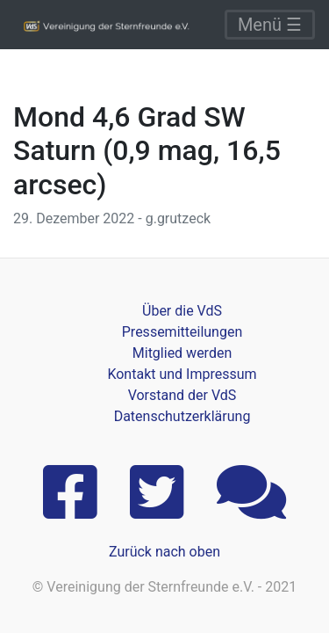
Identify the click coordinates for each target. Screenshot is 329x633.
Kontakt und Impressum (181, 374)
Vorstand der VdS (182, 395)
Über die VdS (182, 310)
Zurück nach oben (164, 551)
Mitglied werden (182, 353)
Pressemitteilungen (182, 332)
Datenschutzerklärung (182, 416)
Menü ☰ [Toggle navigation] (270, 24)
